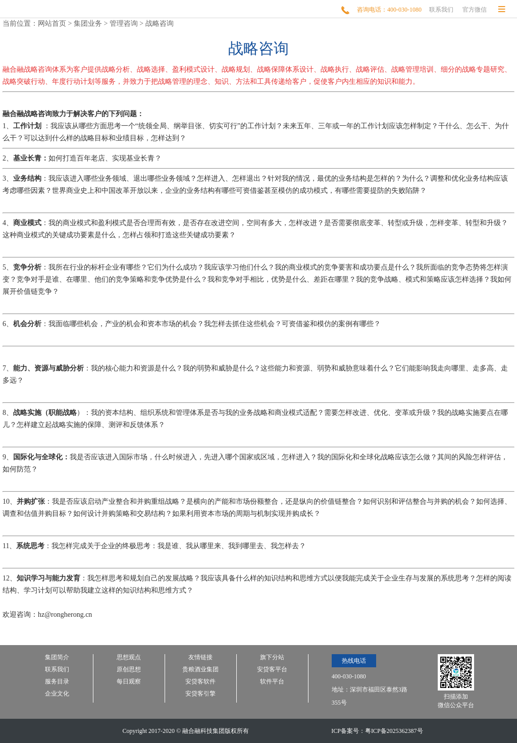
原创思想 (129, 669)
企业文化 (57, 694)
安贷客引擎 (200, 694)
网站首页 (52, 23)
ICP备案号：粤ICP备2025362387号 (377, 730)
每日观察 (129, 681)
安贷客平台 (272, 669)
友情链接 (200, 657)
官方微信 (474, 9)
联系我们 (441, 9)
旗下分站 (272, 657)
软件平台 (272, 681)
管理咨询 (124, 23)
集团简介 (57, 657)
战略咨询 (159, 23)
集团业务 (88, 23)
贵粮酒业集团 (200, 669)
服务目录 (57, 681)
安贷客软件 (200, 681)
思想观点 (129, 657)
